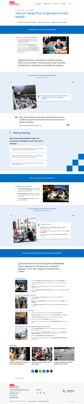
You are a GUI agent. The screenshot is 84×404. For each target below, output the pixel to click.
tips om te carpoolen (44, 22)
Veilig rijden (21, 10)
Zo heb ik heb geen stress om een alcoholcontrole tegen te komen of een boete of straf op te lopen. (28, 163)
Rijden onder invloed (30, 10)
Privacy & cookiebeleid (32, 401)
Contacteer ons (14, 397)
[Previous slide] (11, 82)
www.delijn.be (59, 297)
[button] (33, 82)
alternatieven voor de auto (59, 22)
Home (16, 10)
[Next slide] (72, 82)
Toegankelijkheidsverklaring (43, 401)
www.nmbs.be (34, 298)
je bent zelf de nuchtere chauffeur (27, 22)
